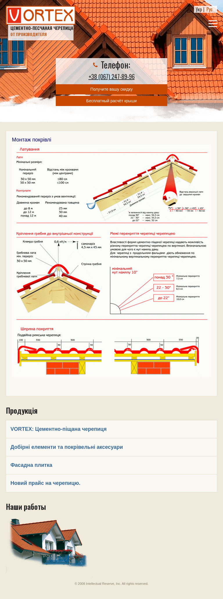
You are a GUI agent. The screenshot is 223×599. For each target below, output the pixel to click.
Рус (209, 9)
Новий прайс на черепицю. (45, 483)
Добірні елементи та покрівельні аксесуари (66, 447)
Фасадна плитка (31, 465)
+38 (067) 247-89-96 (112, 76)
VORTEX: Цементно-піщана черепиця (58, 429)
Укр (199, 9)
